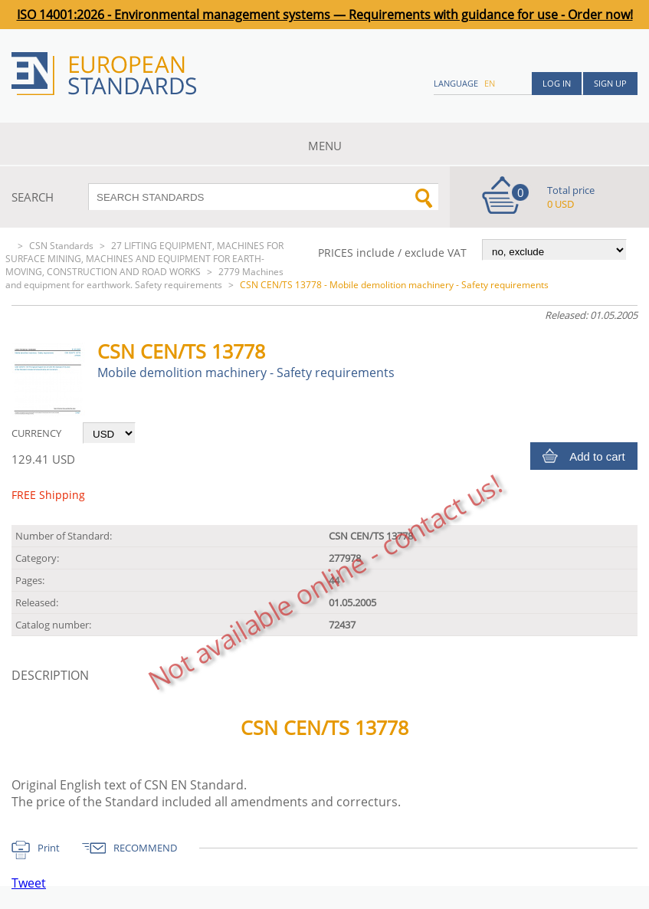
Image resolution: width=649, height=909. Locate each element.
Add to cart (597, 456)
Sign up (610, 83)
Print (49, 848)
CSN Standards (61, 245)
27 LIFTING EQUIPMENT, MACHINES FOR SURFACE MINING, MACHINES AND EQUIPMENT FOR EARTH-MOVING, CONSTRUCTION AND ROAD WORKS (144, 258)
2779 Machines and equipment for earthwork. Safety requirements (144, 278)
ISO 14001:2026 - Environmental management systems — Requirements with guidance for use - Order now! (325, 14)
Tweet (28, 883)
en (489, 83)
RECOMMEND (145, 848)
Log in (556, 83)
